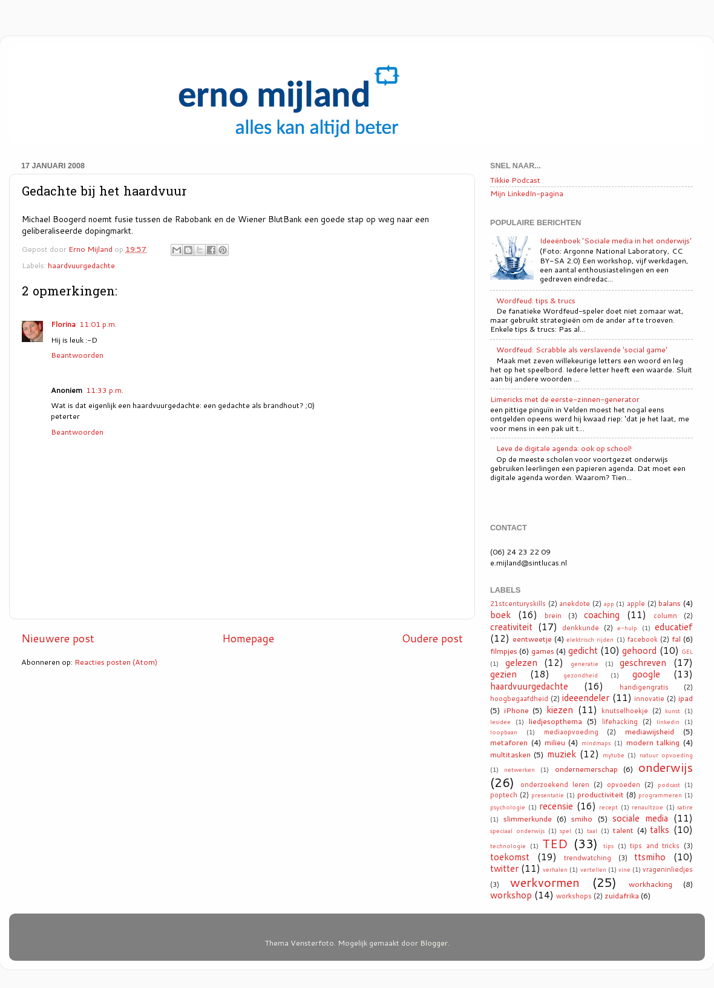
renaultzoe (647, 807)
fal (676, 638)
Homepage (248, 638)
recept (608, 807)
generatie (584, 663)
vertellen (593, 869)
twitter (504, 868)
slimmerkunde (527, 818)
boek (500, 614)
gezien (503, 673)
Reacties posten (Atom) (115, 661)
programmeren (660, 795)
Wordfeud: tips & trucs (535, 300)
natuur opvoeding (666, 755)
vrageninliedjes (668, 869)
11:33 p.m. (104, 389)
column (665, 616)
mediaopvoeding (571, 732)
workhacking (650, 883)
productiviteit (600, 794)
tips (608, 845)
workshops (574, 896)
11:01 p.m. (98, 323)
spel (565, 830)
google (646, 673)
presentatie (547, 795)
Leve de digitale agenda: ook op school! (564, 448)
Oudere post (432, 638)
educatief (674, 626)
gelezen (521, 662)
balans (669, 603)
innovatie (649, 698)
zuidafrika (621, 895)
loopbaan (503, 732)
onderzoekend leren (554, 784)
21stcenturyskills (518, 603)
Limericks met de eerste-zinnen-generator (565, 399)
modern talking (653, 742)
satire (685, 807)
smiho (581, 818)
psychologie (507, 807)
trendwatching (587, 858)
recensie (556, 805)
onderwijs (665, 767)
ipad (685, 698)
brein (553, 616)
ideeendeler (585, 697)
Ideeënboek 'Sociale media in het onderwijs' (616, 240)
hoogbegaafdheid (519, 698)
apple (636, 603)
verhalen (555, 869)
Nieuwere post (57, 638)
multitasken (510, 754)
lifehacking (620, 721)
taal (592, 830)
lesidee (500, 721)
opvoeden (623, 784)
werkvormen (545, 882)
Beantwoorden (77, 354)
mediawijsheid (649, 731)
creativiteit (511, 626)
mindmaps (596, 743)
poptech (503, 795)
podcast (669, 784)
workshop (511, 894)
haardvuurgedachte (81, 265)
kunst (672, 710)
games (542, 650)
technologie (508, 845)
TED (555, 843)
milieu (555, 742)
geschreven (643, 662)
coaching (602, 614)
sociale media (640, 818)
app (609, 603)
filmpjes (503, 650)
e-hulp (627, 628)
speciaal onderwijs (517, 830)
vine (624, 869)
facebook (642, 639)
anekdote (574, 603)
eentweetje (532, 638)
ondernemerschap (586, 768)
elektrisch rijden (590, 639)
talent (623, 830)
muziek (561, 753)
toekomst (509, 856)
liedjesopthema (555, 721)
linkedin (668, 721)
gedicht (583, 650)
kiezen (559, 709)
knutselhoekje (624, 711)
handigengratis (644, 687)
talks (659, 829)
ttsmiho (650, 856)
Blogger (434, 942)
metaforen (509, 742)
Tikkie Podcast (515, 179)
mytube (613, 755)
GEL (687, 651)
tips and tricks (655, 846)
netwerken (519, 769)
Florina (63, 323)
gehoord (639, 650)
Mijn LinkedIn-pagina (526, 193)
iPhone (516, 710)
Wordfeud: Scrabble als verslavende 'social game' (581, 349)
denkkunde (580, 628)
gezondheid (580, 675)
